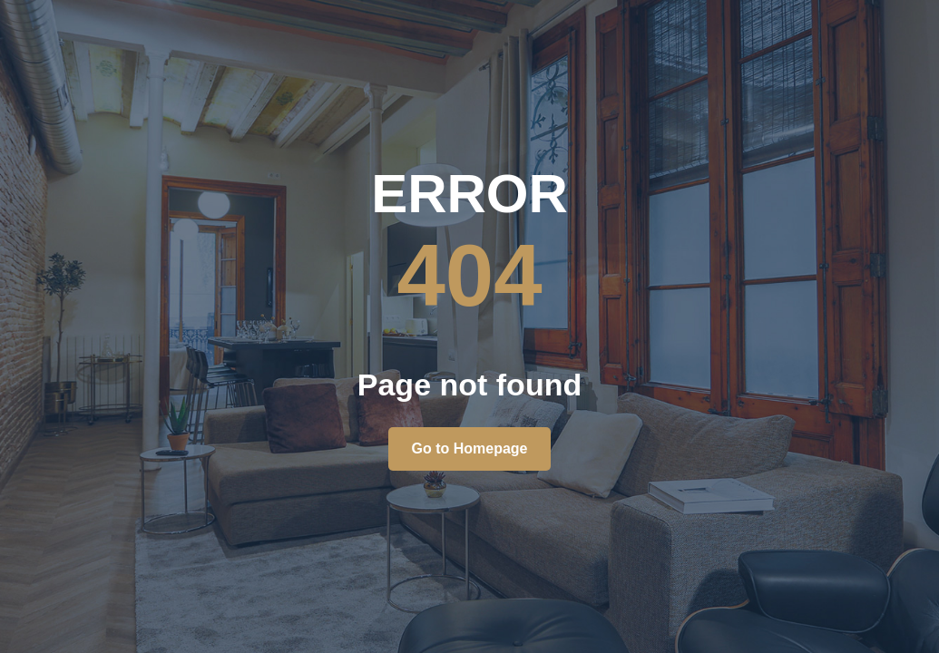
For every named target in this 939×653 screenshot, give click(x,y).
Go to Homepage (469, 448)
